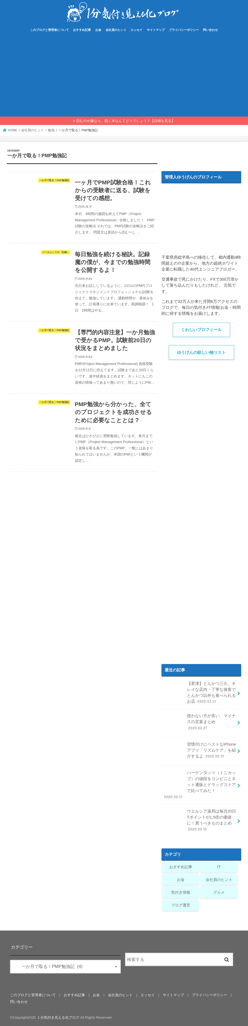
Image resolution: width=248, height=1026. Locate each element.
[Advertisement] (124, 76)
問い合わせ (210, 29)
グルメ (219, 892)
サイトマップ (156, 29)
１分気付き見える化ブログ (58, 1017)
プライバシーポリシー (184, 29)
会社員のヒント (116, 29)
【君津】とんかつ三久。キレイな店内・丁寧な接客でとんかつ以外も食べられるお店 (199, 692)
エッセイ (136, 29)
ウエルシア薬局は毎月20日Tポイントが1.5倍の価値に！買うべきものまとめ (199, 820)
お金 (98, 29)
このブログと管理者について (49, 29)
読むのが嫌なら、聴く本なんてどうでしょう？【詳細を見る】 (125, 121)
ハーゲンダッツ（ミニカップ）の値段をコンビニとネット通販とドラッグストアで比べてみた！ (199, 785)
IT (219, 867)
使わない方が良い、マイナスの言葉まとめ (199, 724)
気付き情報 (180, 892)
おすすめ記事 (82, 29)
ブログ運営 (180, 905)
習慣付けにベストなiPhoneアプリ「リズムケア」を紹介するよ (199, 752)
